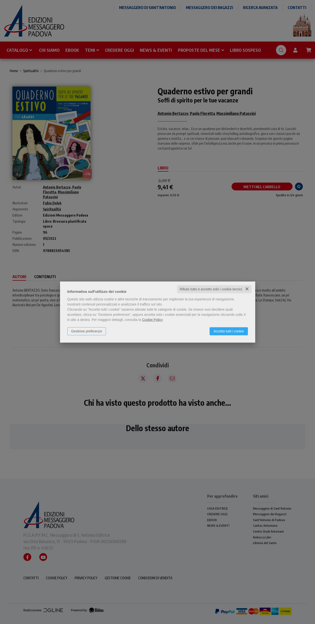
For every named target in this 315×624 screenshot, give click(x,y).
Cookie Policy (152, 320)
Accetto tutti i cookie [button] (228, 331)
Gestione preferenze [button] (86, 331)
